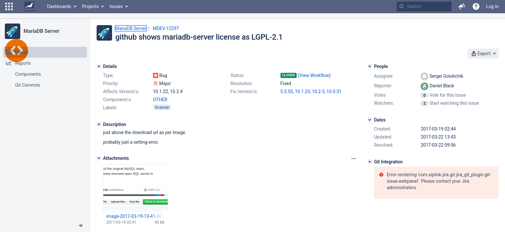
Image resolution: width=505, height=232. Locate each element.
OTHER (160, 99)
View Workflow (314, 75)
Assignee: (384, 76)
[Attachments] (99, 158)
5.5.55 (287, 91)
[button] (9, 6)
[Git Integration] (369, 162)
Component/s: (117, 99)
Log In (492, 6)
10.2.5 (318, 91)
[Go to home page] (29, 6)
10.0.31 (334, 91)
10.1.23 (302, 91)
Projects (90, 6)
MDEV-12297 (166, 28)
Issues (116, 6)
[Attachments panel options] (353, 158)
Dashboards (59, 6)
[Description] (99, 124)
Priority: (111, 83)
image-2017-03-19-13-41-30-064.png (135, 216)
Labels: (110, 107)
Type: (108, 75)
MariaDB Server (41, 31)
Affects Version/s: (121, 91)
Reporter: (383, 85)
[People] (369, 66)
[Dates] (369, 120)
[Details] (99, 66)
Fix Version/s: (244, 91)
